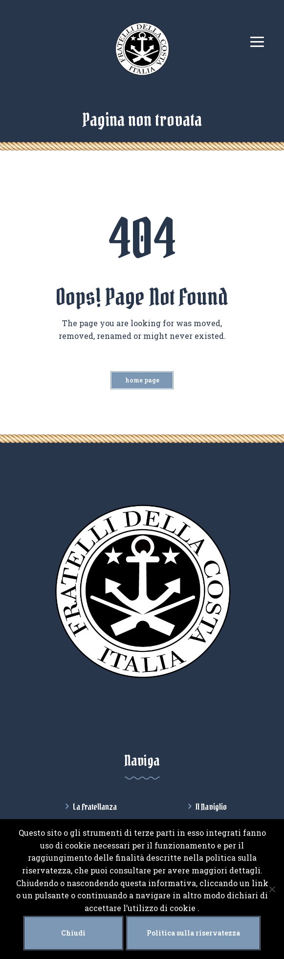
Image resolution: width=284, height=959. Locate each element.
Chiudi (73, 932)
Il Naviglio (211, 807)
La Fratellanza (95, 807)
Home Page (142, 380)
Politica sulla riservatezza (193, 932)
